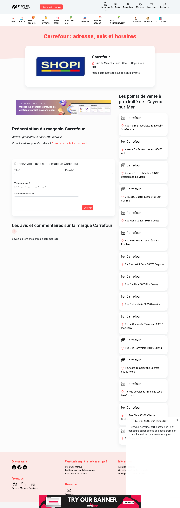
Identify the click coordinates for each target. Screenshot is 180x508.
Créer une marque (73, 467)
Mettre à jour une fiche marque (80, 470)
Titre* (17, 170)
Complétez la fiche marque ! (69, 143)
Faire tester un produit (76, 473)
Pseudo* (69, 170)
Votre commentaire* (24, 193)
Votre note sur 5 (22, 183)
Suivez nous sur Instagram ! (152, 420)
